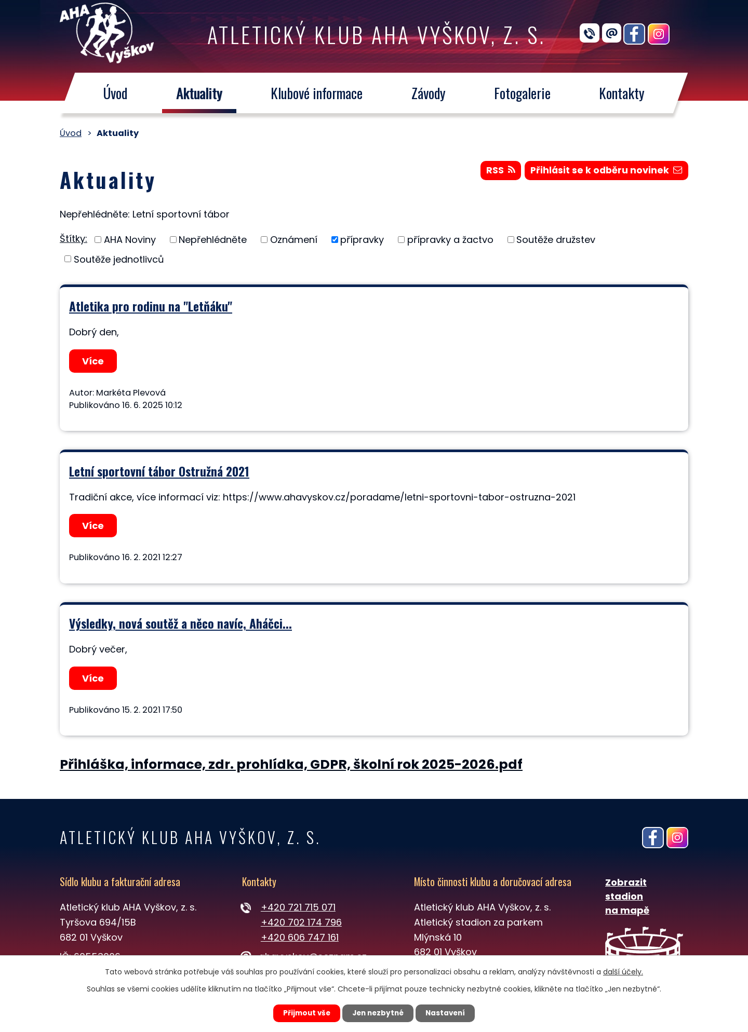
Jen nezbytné (378, 1013)
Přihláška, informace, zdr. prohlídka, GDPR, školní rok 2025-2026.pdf (291, 764)
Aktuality (199, 93)
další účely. (623, 971)
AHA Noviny (130, 239)
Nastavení (450, 1013)
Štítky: (73, 238)
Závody (428, 93)
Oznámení (293, 239)
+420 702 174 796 (301, 922)
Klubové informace (317, 93)
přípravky (362, 239)
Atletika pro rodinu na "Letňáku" (150, 306)
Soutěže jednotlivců (119, 258)
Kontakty (622, 93)
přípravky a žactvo (450, 239)
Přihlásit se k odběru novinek (605, 172)
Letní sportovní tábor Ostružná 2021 (159, 471)
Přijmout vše (302, 1013)
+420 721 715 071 (298, 907)
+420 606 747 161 (300, 937)
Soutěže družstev (555, 239)
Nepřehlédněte (213, 239)
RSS (497, 172)
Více (94, 361)
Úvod (115, 93)
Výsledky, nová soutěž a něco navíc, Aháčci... (180, 623)
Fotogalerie (522, 93)
